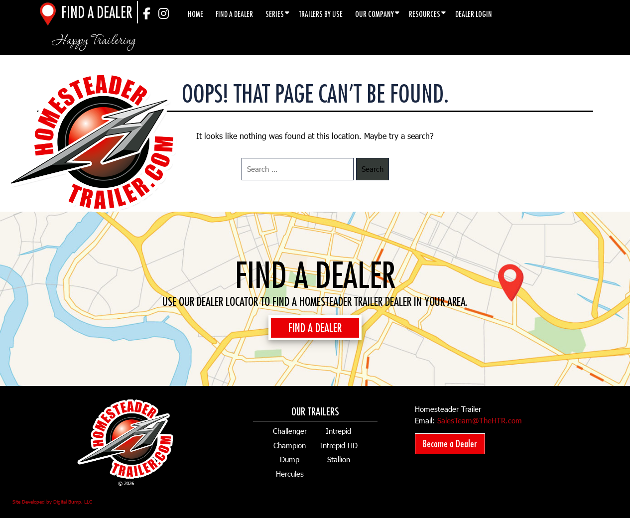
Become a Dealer (450, 443)
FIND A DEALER (315, 328)
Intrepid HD (339, 445)
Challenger (290, 430)
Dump (289, 459)
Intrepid (338, 430)
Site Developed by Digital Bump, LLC (52, 502)
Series (274, 13)
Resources (424, 13)
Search (372, 168)
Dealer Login (473, 13)
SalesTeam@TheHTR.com (479, 420)
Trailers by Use (321, 13)
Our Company (374, 13)
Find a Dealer (234, 13)
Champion (289, 445)
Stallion (338, 459)
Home (195, 13)
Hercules (290, 473)
